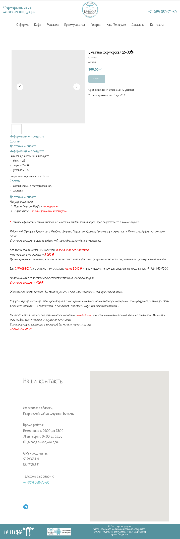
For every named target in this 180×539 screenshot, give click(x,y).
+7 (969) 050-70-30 (162, 12)
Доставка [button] (138, 25)
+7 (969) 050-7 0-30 (157, 268)
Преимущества (74, 25)
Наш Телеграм (116, 25)
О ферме (22, 25)
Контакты (157, 25)
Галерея (96, 25)
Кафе (37, 25)
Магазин (53, 25)
